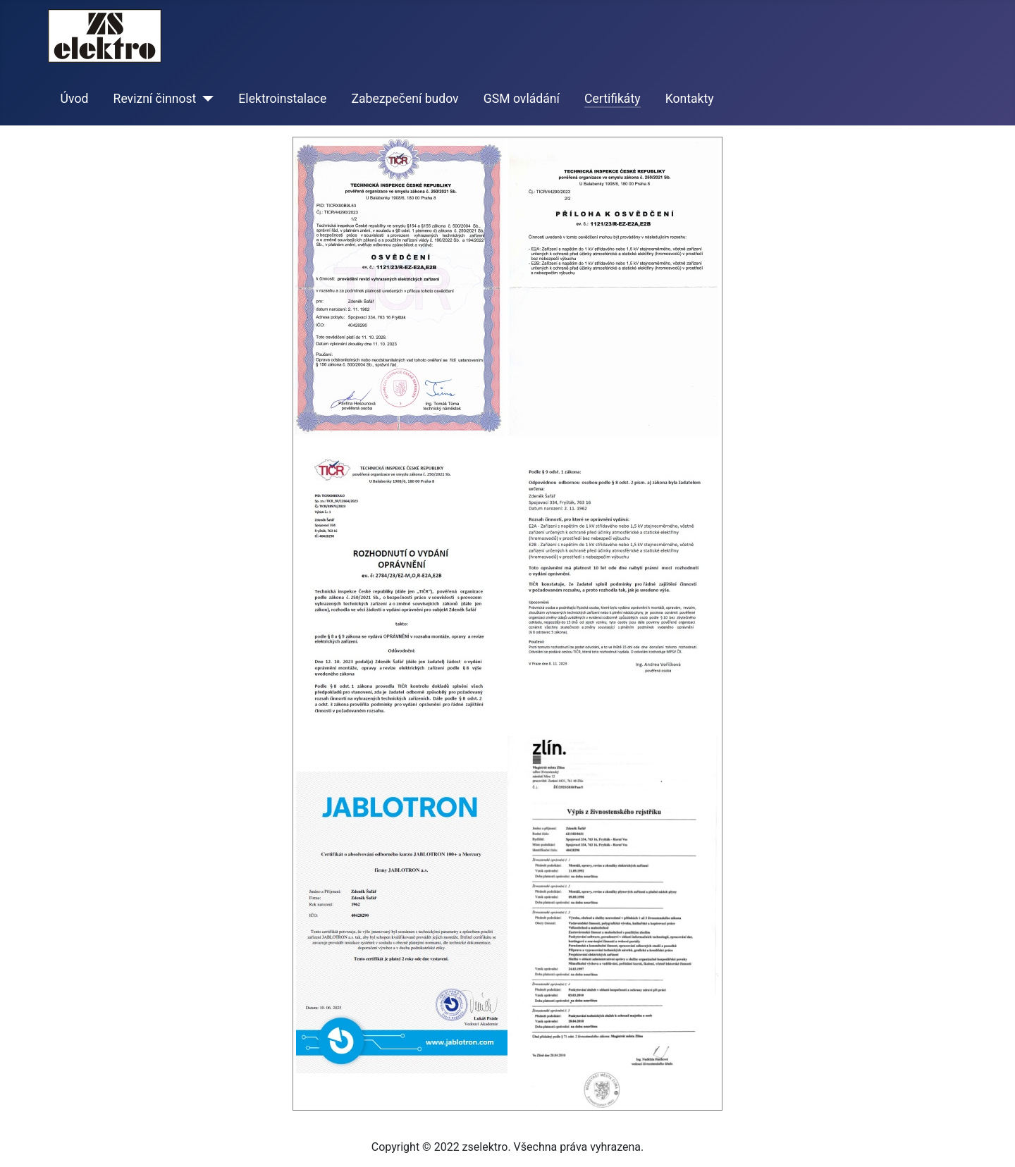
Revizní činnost (155, 99)
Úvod (75, 99)
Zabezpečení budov (404, 99)
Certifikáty (612, 99)
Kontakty (689, 99)
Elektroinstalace (282, 99)
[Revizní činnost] (205, 98)
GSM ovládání (522, 99)
